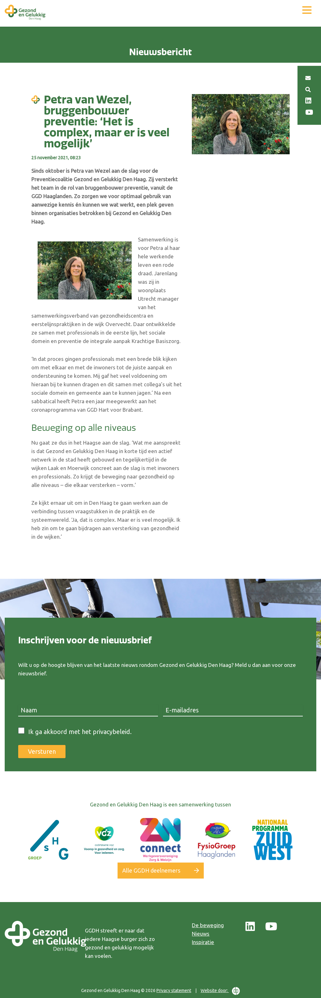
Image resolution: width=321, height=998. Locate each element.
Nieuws (200, 934)
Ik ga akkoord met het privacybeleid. (80, 731)
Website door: (220, 991)
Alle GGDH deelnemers (151, 870)
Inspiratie (203, 942)
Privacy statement (173, 990)
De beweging (208, 925)
